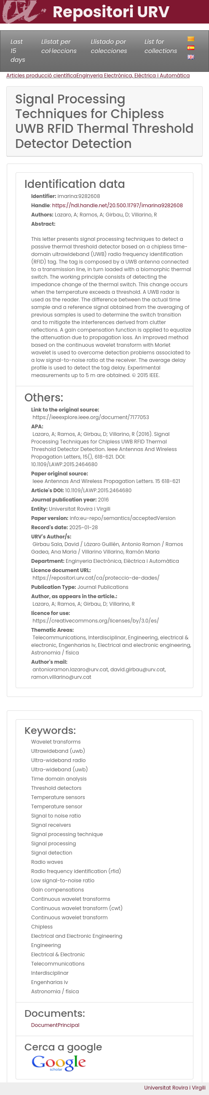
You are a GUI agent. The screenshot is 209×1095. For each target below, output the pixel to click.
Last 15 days (18, 50)
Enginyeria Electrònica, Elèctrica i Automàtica (133, 75)
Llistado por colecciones (109, 46)
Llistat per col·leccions (59, 46)
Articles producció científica (41, 75)
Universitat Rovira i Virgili (175, 1087)
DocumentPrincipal (55, 1025)
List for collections (161, 46)
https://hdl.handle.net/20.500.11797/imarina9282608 (117, 205)
